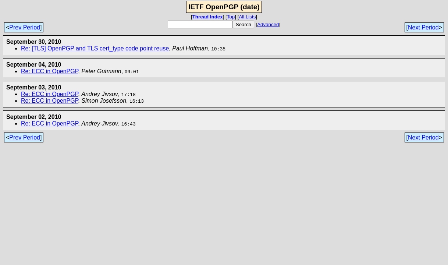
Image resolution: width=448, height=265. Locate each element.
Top (231, 17)
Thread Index (207, 17)
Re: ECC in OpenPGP (49, 71)
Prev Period (24, 27)
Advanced (268, 24)
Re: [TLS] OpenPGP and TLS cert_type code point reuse (95, 48)
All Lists (247, 17)
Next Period (423, 27)
